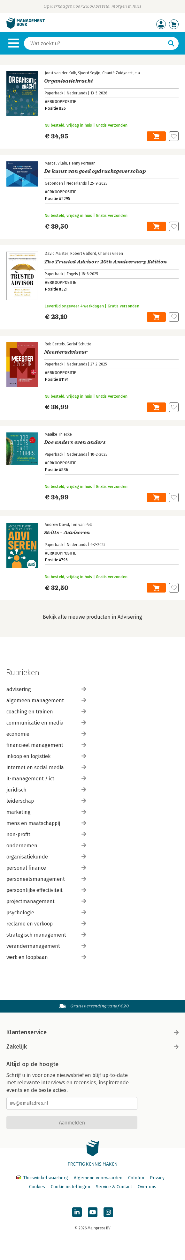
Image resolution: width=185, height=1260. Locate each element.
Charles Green (110, 253)
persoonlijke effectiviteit (46, 890)
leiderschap (46, 801)
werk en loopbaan (46, 957)
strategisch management (46, 935)
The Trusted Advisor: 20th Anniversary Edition (105, 262)
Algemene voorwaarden (98, 1178)
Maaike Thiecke (58, 434)
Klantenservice (92, 1032)
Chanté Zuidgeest (117, 73)
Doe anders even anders (75, 442)
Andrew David (57, 524)
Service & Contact (114, 1187)
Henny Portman (82, 163)
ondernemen (46, 846)
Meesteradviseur (66, 352)
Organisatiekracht (68, 81)
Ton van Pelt (81, 524)
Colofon (136, 1178)
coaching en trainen (46, 712)
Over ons (147, 1187)
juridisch (46, 790)
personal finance (46, 868)
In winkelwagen (156, 136)
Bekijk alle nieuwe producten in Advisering (92, 617)
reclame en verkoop (46, 924)
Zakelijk (92, 1046)
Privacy (157, 1178)
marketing (46, 812)
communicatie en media (46, 723)
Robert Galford (83, 253)
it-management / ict (46, 779)
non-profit (46, 834)
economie (46, 734)
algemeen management (46, 700)
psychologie (46, 913)
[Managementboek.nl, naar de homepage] (25, 27)
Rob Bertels (55, 344)
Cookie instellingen (70, 1187)
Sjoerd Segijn (89, 73)
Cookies (37, 1187)
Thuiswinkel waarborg (42, 1178)
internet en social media (46, 767)
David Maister (56, 253)
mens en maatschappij (46, 823)
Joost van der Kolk (60, 73)
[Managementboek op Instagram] (108, 1212)
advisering (46, 689)
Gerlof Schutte (78, 344)
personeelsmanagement (46, 879)
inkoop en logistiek (46, 756)
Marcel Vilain (56, 163)
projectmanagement (46, 901)
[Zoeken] (95, 43)
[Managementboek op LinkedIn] (77, 1212)
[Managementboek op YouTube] (92, 1212)
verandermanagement (46, 946)
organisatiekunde (46, 857)
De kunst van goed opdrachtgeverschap (95, 171)
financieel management (46, 745)
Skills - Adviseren (67, 532)
